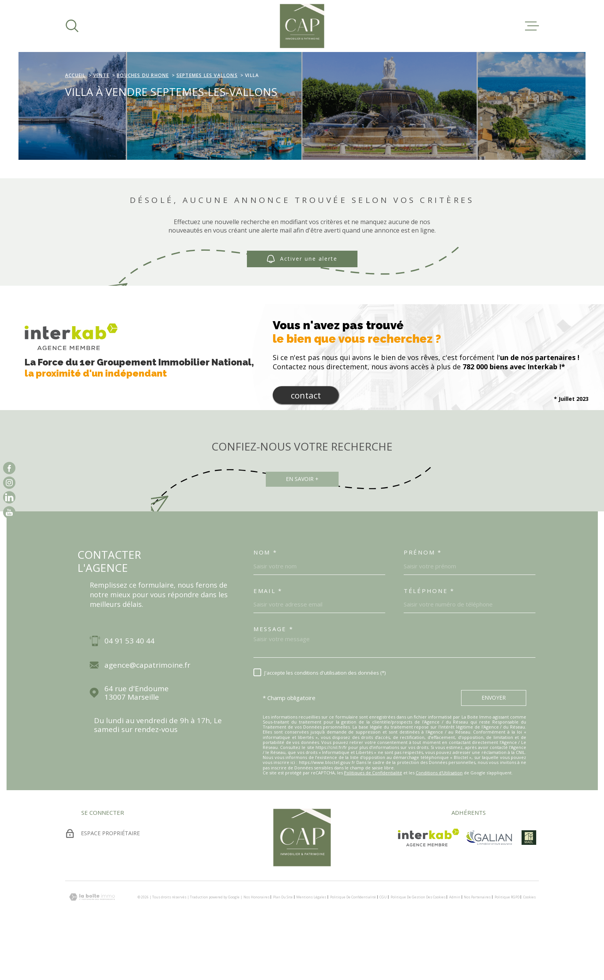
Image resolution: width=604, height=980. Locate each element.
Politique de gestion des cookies (418, 945)
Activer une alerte (302, 307)
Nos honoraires (256, 945)
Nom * (265, 600)
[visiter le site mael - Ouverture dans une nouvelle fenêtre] (528, 886)
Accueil (75, 124)
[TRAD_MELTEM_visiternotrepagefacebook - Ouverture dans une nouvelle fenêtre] (9, 468)
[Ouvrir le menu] (532, 26)
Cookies (529, 945)
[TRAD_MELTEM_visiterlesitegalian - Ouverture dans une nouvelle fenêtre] (488, 886)
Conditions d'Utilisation (439, 821)
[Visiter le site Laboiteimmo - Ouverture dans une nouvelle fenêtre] (92, 945)
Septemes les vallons (207, 124)
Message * (273, 677)
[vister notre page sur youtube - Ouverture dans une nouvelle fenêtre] (9, 512)
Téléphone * (429, 639)
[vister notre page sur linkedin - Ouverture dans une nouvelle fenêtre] (9, 497)
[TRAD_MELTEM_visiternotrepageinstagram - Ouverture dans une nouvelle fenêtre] (9, 482)
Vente (101, 124)
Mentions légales (311, 945)
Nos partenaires (477, 945)
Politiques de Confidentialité (373, 821)
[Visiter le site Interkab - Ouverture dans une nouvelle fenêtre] (428, 886)
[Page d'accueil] (301, 26)
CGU (383, 945)
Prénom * (423, 600)
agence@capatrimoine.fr (147, 713)
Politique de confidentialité (353, 945)
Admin (454, 945)
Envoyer (494, 746)
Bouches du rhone (143, 124)
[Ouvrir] (72, 26)
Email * (267, 639)
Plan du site (283, 945)
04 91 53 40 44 (129, 689)
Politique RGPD (507, 945)
